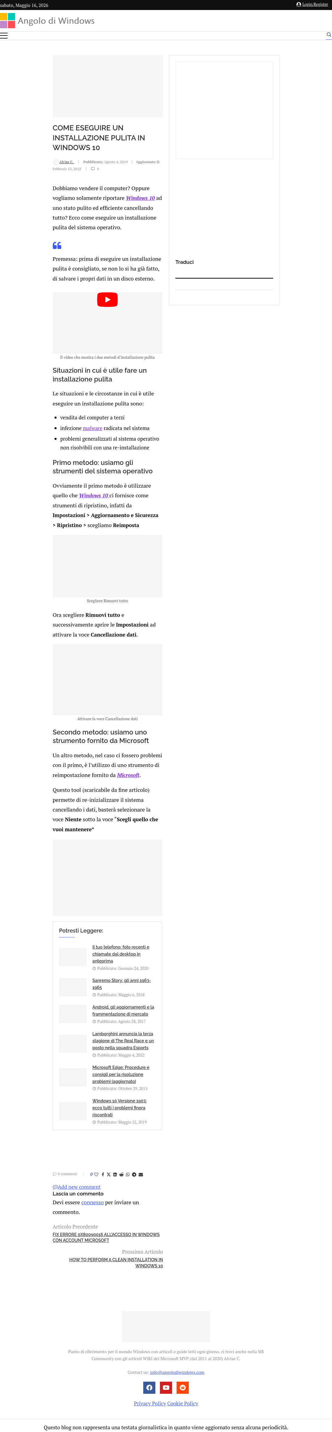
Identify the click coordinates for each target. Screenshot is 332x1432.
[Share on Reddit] (71, 1172)
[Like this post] (46, 1172)
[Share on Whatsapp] (78, 1172)
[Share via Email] (91, 1172)
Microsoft (75, 811)
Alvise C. (14, 175)
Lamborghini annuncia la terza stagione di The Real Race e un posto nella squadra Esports (181, 1071)
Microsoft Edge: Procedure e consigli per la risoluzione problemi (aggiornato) (71, 1105)
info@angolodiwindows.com (177, 1334)
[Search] (329, 36)
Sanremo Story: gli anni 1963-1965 (184, 1033)
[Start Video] (114, 330)
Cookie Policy (182, 1365)
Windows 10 (179, 195)
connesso (40, 1199)
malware (46, 448)
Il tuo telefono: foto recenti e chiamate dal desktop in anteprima (71, 1038)
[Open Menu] (4, 35)
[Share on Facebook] (53, 1172)
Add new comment (27, 1184)
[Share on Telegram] (84, 1172)
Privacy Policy (150, 1365)
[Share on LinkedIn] (65, 1172)
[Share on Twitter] (59, 1172)
